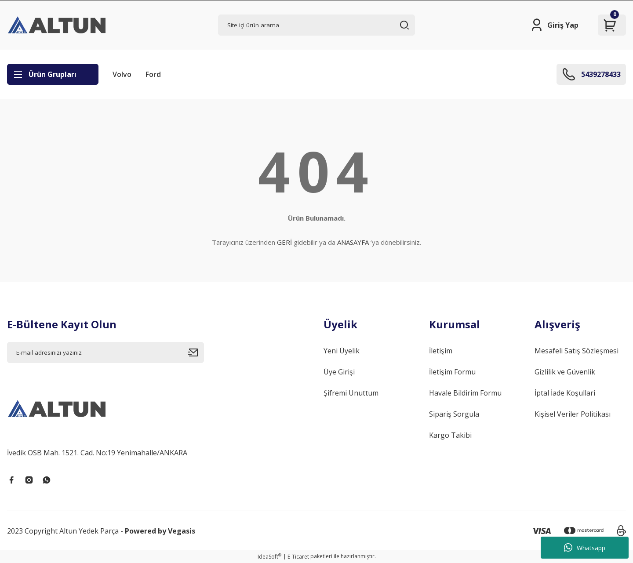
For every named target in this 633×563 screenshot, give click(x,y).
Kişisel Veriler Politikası (573, 414)
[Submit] (196, 352)
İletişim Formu (452, 372)
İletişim (440, 351)
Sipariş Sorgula (454, 414)
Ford (153, 74)
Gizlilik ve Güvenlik (565, 372)
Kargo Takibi (450, 435)
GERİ (284, 242)
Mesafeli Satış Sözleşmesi (576, 351)
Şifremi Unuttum (351, 393)
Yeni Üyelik (342, 351)
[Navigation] (52, 74)
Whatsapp (584, 547)
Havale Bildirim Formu (465, 393)
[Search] (316, 25)
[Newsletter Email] (105, 352)
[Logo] (57, 25)
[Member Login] (554, 25)
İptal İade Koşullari (565, 393)
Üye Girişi (339, 372)
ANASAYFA (353, 242)
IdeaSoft (269, 556)
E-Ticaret (298, 556)
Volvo (122, 74)
